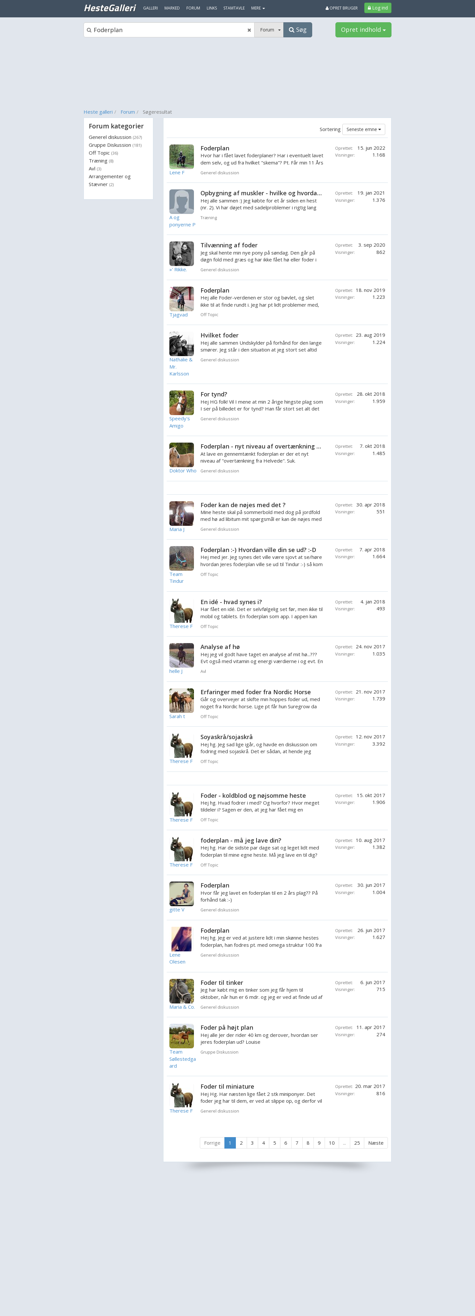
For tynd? (213, 394)
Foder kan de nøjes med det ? (243, 505)
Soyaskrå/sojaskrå (226, 737)
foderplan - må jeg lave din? (240, 840)
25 (357, 1142)
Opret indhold (363, 29)
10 (332, 1142)
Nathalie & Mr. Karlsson (181, 366)
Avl (95, 168)
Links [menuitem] (212, 8)
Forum (128, 111)
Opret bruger (342, 8)
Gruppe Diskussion (115, 145)
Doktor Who (183, 470)
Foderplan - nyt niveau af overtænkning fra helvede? (276, 446)
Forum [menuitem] (193, 8)
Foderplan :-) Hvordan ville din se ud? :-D (258, 550)
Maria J (176, 529)
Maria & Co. (182, 1006)
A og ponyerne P (182, 220)
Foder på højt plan (226, 1027)
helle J (175, 671)
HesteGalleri (109, 7)
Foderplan (214, 148)
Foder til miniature (227, 1086)
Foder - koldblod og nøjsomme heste (253, 795)
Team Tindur (176, 577)
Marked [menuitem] (172, 8)
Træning (101, 160)
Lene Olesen (177, 958)
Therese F (181, 626)
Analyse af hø (220, 647)
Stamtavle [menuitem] (234, 8)
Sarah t (177, 716)
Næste (376, 1142)
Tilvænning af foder (228, 245)
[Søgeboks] (169, 29)
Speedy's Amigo (179, 422)
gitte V (176, 909)
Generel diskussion (115, 137)
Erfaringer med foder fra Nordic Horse (255, 692)
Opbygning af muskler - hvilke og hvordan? (262, 193)
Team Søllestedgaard (182, 1058)
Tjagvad (178, 314)
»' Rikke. (178, 269)
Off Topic (103, 152)
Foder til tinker (221, 982)
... (344, 1142)
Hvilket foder (219, 335)
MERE (258, 8)
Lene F (176, 172)
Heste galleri (98, 111)
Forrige (212, 1142)
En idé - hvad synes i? (231, 602)
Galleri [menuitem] (150, 8)
